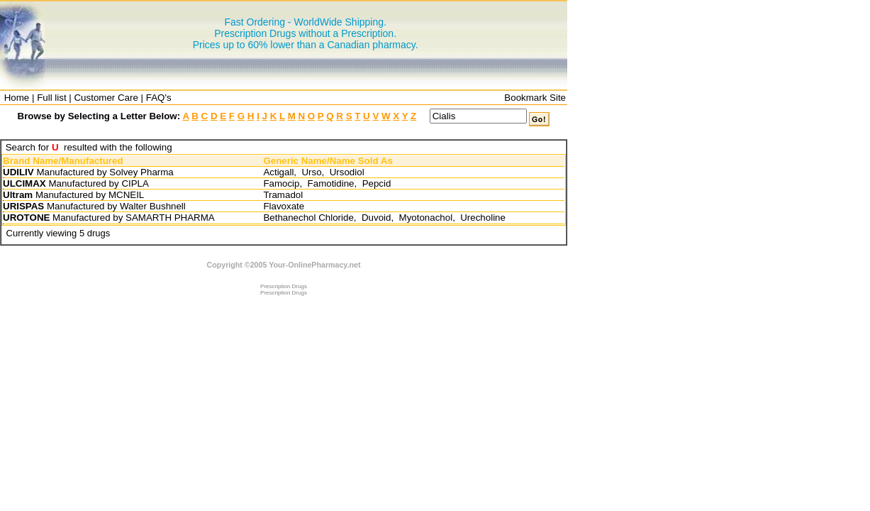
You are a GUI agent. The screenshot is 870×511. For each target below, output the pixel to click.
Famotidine (331, 183)
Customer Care (106, 97)
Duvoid (376, 217)
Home (17, 97)
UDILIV (18, 172)
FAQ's (159, 97)
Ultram (18, 194)
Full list (51, 97)
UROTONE (26, 217)
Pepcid (376, 183)
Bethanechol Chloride (308, 217)
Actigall (278, 172)
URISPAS (23, 206)
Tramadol (283, 194)
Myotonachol (426, 217)
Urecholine (483, 217)
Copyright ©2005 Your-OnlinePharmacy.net (284, 264)
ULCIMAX (24, 183)
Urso (311, 172)
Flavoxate (283, 206)
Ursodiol (347, 172)
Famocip (281, 183)
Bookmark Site (535, 97)
